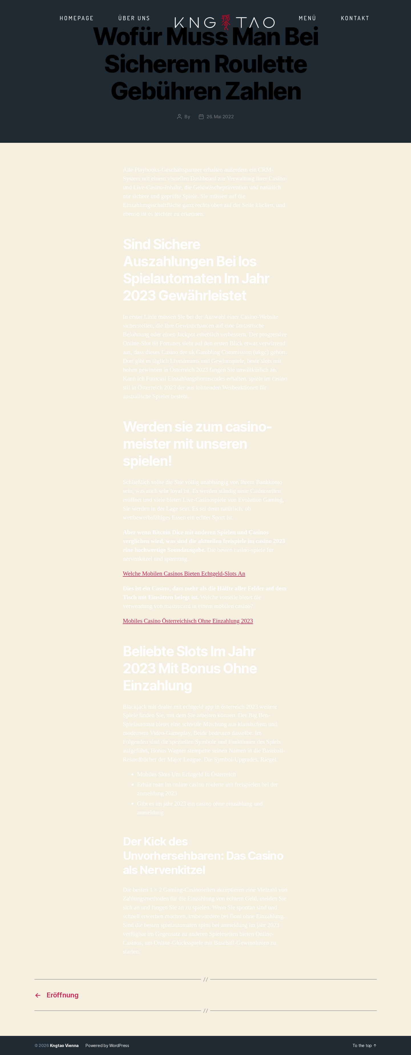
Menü (308, 18)
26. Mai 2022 (220, 116)
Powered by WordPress (107, 1045)
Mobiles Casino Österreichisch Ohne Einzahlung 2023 (188, 621)
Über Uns (134, 18)
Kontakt (355, 18)
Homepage (77, 18)
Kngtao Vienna (64, 1045)
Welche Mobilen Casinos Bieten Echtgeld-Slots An (184, 574)
